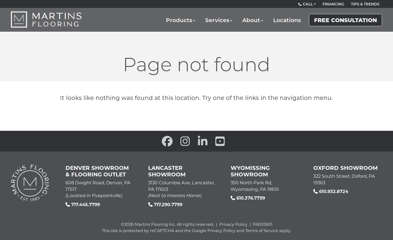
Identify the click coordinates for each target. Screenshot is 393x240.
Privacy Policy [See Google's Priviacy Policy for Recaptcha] (221, 230)
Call (306, 4)
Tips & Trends (365, 4)
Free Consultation (346, 21)
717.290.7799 (165, 204)
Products (183, 21)
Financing (333, 4)
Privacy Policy (233, 224)
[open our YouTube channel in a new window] (220, 141)
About (252, 21)
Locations (288, 21)
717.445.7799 (83, 204)
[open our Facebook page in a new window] (167, 141)
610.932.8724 (330, 191)
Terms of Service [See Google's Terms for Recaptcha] (261, 230)
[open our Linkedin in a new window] (202, 141)
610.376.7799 (248, 198)
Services (220, 21)
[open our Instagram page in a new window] (185, 141)
